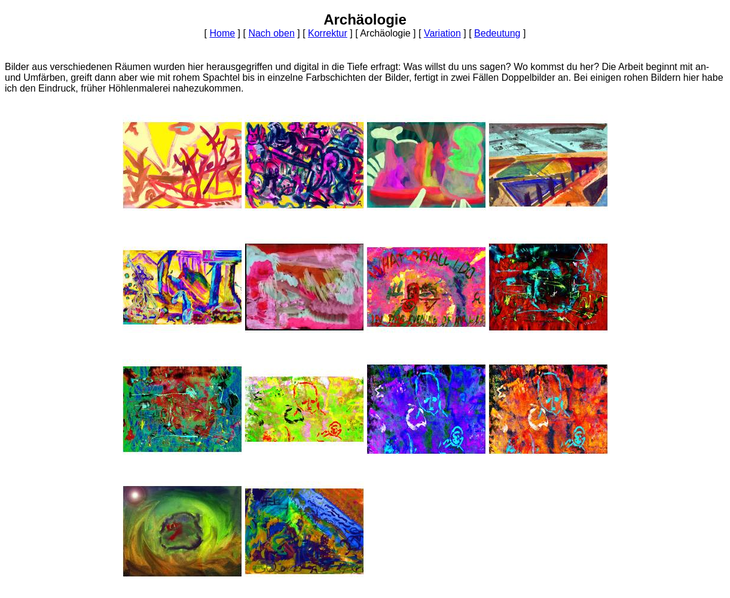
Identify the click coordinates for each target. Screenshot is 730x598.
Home (222, 33)
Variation (442, 33)
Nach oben (271, 33)
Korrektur (327, 33)
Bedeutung (497, 33)
